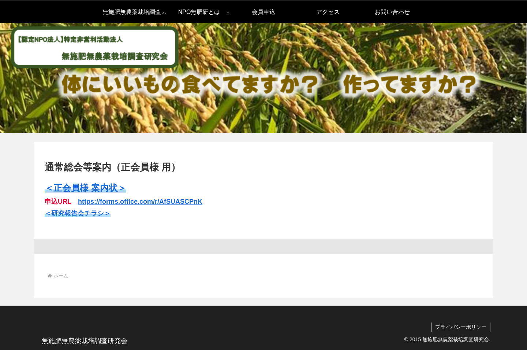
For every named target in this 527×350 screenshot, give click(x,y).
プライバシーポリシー (460, 327)
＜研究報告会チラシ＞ (78, 213)
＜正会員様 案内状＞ (85, 188)
